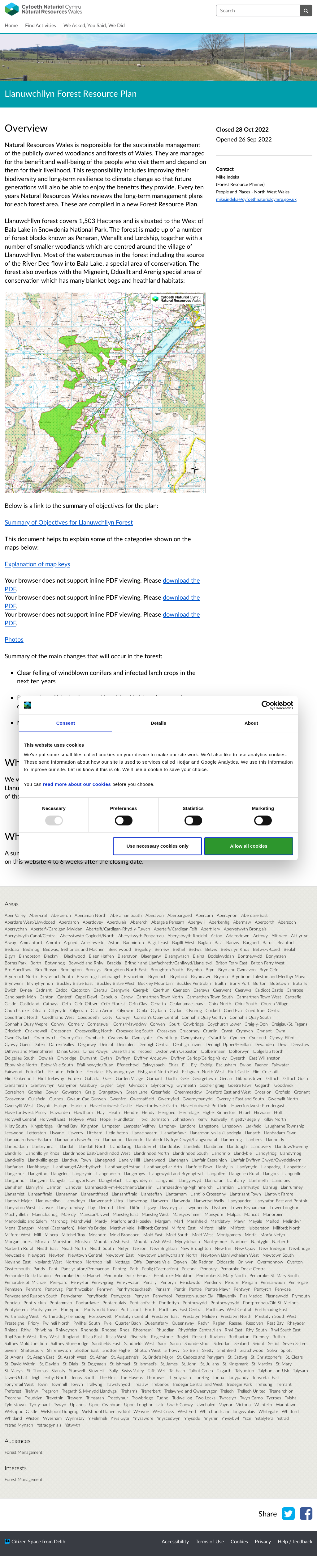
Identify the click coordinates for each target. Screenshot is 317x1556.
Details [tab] (158, 723)
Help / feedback (295, 1541)
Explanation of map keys (37, 563)
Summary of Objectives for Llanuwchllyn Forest (69, 522)
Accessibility (175, 1541)
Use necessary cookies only (158, 846)
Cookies (239, 1541)
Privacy (263, 1541)
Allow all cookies (248, 846)
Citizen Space (26, 1541)
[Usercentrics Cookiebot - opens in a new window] (266, 705)
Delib (59, 1541)
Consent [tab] (65, 723)
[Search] (306, 10)
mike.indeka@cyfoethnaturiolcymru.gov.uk (256, 199)
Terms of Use (210, 1541)
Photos (14, 639)
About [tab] (251, 723)
